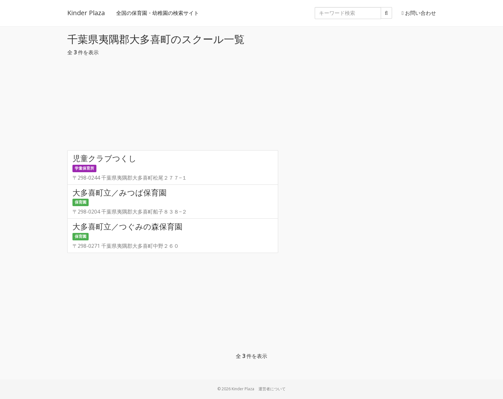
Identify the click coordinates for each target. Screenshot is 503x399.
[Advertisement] (251, 105)
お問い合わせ (419, 12)
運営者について (272, 389)
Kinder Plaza (86, 12)
